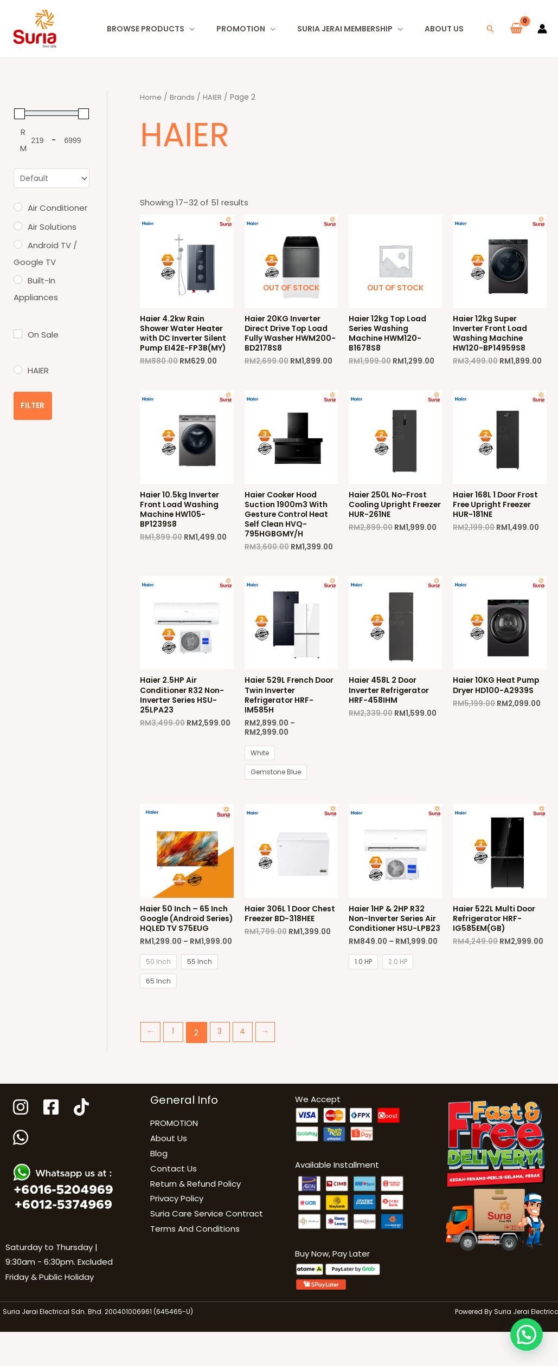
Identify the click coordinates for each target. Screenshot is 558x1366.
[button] (490, 29)
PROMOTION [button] (240, 28)
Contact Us (173, 1205)
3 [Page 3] (223, 1069)
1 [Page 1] (175, 1069)
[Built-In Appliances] (18, 280)
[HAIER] (18, 370)
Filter (33, 406)
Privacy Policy (176, 1235)
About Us (444, 28)
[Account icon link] (542, 29)
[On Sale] (18, 335)
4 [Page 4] (248, 1069)
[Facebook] (52, 1144)
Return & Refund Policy (195, 1220)
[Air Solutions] (18, 227)
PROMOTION (174, 1160)
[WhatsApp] (22, 1174)
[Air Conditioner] (18, 208)
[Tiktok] (84, 1144)
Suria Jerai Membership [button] (345, 28)
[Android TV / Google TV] (18, 245)
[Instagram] (20, 1144)
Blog (159, 1190)
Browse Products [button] (145, 28)
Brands (182, 97)
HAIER (213, 97)
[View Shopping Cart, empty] (516, 29)
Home (151, 97)
